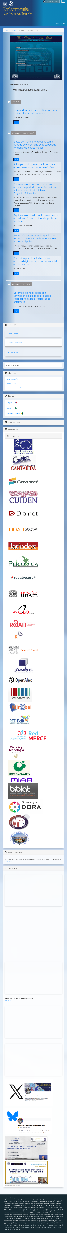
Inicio (6, 30)
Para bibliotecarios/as (14, 388)
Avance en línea (13, 352)
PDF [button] (16, 122)
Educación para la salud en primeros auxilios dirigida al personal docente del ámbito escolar (35, 261)
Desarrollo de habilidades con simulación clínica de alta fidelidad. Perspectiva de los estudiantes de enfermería (32, 297)
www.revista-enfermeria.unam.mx (28, 1209)
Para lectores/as (12, 379)
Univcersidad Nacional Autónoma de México (17, 1227)
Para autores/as (12, 383)
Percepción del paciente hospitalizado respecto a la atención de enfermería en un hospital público (35, 238)
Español (10, 408)
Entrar (56, 1)
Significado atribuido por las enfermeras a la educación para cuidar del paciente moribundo (35, 218)
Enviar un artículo (12, 365)
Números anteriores (15, 343)
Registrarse (50, 1)
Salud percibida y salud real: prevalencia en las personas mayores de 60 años (35, 166)
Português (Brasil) (13, 413)
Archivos (13, 30)
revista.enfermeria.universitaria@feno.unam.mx (18, 1211)
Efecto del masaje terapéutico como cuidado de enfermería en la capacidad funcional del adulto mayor (34, 144)
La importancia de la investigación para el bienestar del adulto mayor (35, 111)
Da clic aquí (9, 861)
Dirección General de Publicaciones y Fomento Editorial (41, 1225)
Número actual (13, 333)
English (9, 403)
